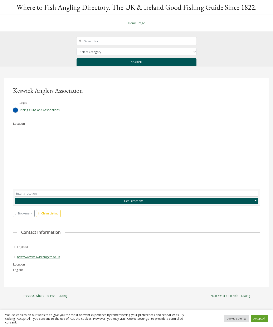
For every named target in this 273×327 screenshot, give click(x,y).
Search (136, 62)
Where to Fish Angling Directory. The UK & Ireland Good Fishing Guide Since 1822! (136, 7)
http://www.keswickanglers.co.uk (39, 257)
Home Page (136, 23)
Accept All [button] (259, 318)
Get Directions (133, 201)
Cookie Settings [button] (236, 318)
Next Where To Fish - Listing (231, 295)
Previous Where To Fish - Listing (44, 295)
